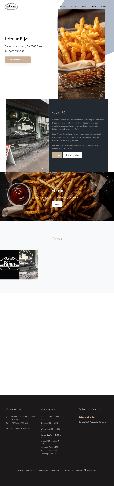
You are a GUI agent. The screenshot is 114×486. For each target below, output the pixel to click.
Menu (57, 157)
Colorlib (92, 470)
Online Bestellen (17, 59)
